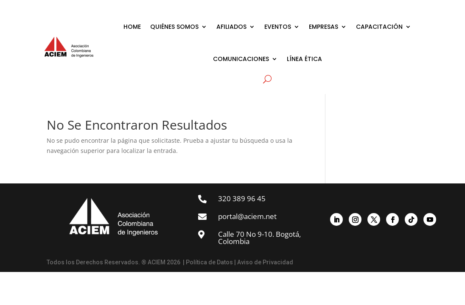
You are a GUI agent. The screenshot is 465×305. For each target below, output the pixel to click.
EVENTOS (277, 26)
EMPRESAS (323, 26)
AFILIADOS (231, 26)
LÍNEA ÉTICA (304, 59)
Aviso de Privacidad (265, 262)
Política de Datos (209, 262)
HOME (132, 26)
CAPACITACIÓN (379, 26)
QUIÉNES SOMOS (174, 26)
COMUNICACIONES (241, 59)
